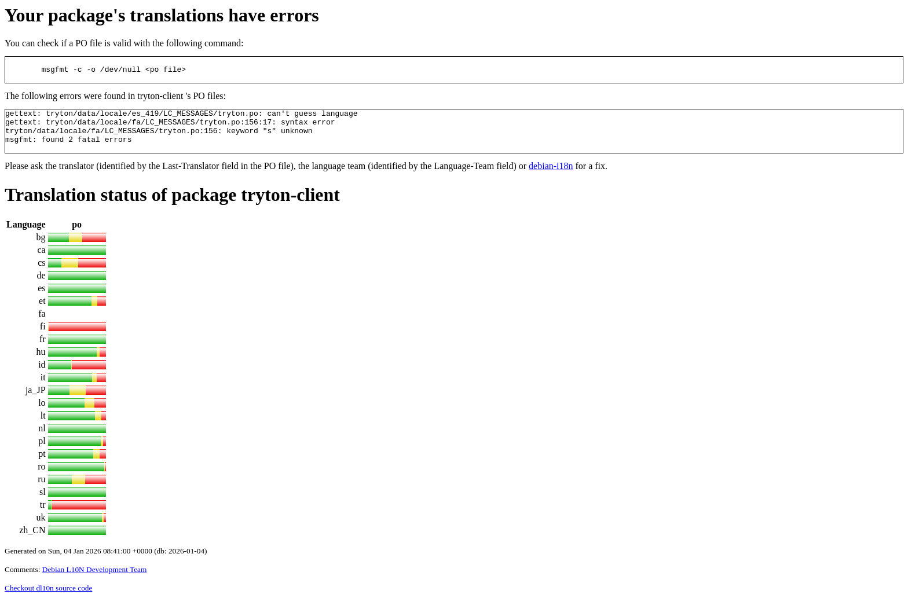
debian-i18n (551, 180)
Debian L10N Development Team (94, 583)
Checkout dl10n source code (48, 601)
